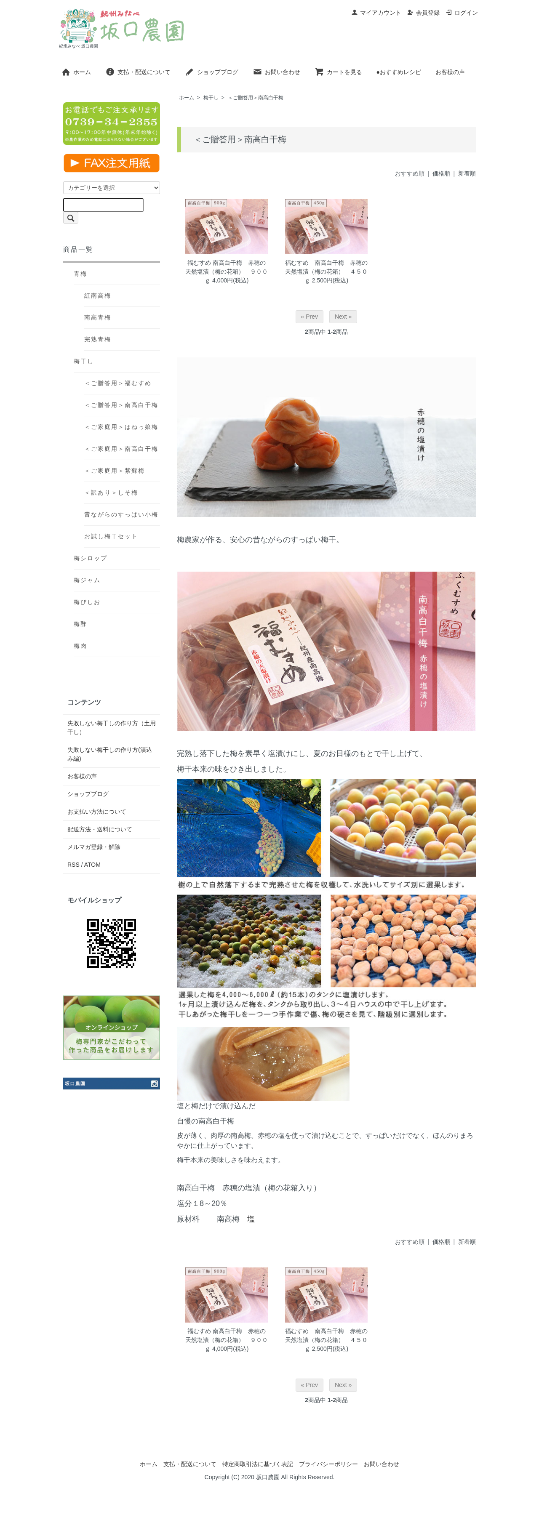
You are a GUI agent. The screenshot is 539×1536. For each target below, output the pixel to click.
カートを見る (338, 72)
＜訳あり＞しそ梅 (111, 492)
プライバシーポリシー (328, 1464)
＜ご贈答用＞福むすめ (118, 383)
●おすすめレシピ (398, 72)
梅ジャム (87, 580)
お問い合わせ (276, 72)
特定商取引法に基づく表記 (257, 1464)
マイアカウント (376, 12)
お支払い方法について (96, 811)
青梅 (80, 273)
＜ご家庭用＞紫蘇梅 (114, 470)
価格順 (441, 173)
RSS (73, 864)
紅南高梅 (97, 295)
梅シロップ (90, 558)
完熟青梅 (97, 339)
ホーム (76, 72)
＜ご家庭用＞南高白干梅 (121, 448)
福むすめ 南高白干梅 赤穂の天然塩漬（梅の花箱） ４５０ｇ (326, 271)
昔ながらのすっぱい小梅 (121, 514)
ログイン (462, 12)
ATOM (92, 864)
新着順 (467, 173)
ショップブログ (211, 72)
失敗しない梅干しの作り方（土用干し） (111, 727)
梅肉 (80, 645)
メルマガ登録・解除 (93, 847)
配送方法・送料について (99, 829)
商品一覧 (78, 249)
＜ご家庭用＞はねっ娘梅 (121, 426)
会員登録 (423, 12)
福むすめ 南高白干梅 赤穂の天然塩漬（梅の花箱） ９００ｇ (226, 271)
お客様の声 (450, 72)
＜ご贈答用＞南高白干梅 (255, 98)
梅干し (211, 98)
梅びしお (87, 602)
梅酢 (80, 623)
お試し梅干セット (111, 536)
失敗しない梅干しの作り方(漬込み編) (109, 754)
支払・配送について (138, 72)
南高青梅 (97, 317)
